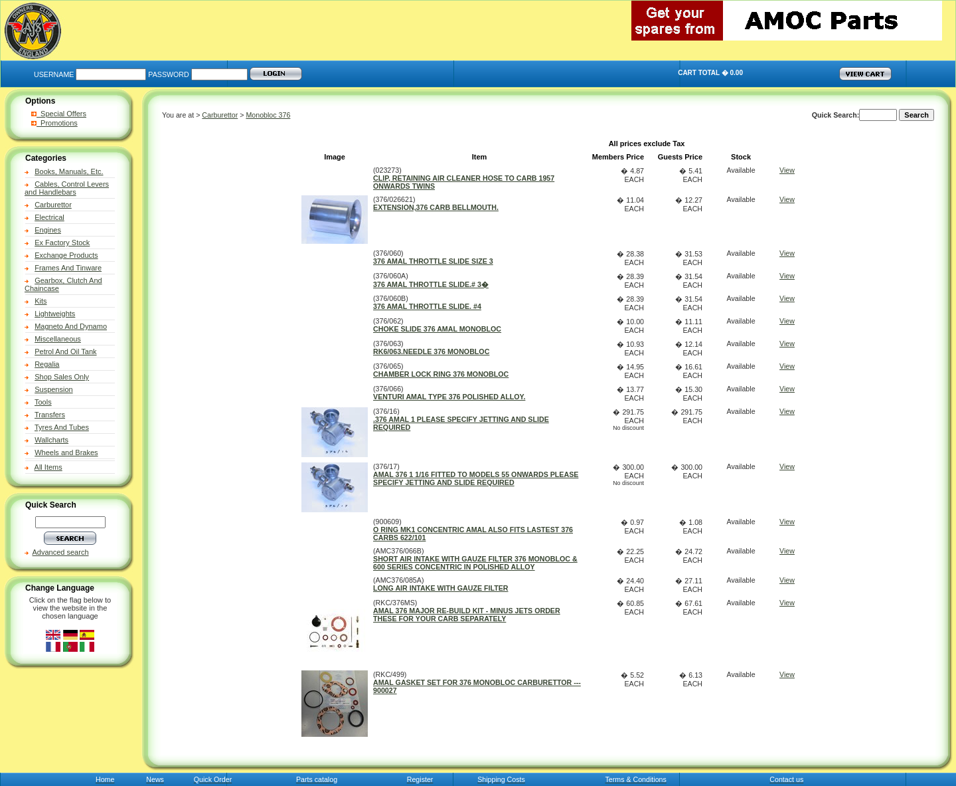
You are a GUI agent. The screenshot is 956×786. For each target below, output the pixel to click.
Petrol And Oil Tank (65, 351)
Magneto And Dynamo (71, 326)
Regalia (47, 364)
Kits (40, 301)
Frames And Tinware (68, 268)
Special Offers (58, 114)
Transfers (50, 415)
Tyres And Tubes (62, 427)
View (787, 170)
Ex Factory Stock (62, 242)
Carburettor (53, 205)
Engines (48, 230)
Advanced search (61, 552)
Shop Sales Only (62, 377)
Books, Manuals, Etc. (69, 171)
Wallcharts (51, 440)
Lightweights (55, 314)
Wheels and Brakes (66, 452)
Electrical (49, 217)
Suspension (54, 389)
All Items (48, 467)
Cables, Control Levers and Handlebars (67, 188)
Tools (43, 402)
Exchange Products (66, 255)
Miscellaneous (58, 339)
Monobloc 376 (268, 115)
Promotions (54, 123)
